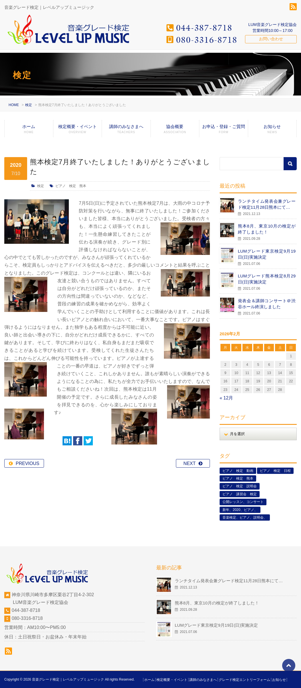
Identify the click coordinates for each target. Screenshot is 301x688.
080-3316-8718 (27, 618)
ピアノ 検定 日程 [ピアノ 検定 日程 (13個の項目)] (275, 471)
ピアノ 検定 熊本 (70, 186)
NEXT (189, 448)
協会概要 (175, 130)
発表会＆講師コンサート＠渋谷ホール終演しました (267, 303)
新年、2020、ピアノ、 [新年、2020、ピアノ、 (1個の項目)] (240, 510)
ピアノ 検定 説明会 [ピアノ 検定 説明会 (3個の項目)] (239, 486)
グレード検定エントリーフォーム (244, 680)
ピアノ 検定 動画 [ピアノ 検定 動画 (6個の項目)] (237, 471)
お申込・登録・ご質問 (223, 130)
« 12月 (226, 397)
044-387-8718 (26, 610)
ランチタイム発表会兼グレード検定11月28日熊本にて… (267, 204)
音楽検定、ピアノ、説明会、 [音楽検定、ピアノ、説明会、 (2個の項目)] (244, 517)
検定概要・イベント (77, 130)
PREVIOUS (27, 448)
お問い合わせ (271, 38)
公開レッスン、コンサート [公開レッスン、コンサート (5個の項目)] (243, 502)
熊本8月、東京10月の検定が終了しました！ (267, 229)
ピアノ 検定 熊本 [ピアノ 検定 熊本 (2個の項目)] (237, 478)
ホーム (29, 130)
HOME (14, 105)
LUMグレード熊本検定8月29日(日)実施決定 (267, 278)
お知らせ (272, 130)
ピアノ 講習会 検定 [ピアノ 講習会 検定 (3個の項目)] (239, 494)
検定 (28, 105)
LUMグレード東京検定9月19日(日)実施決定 (267, 254)
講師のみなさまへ (126, 130)
